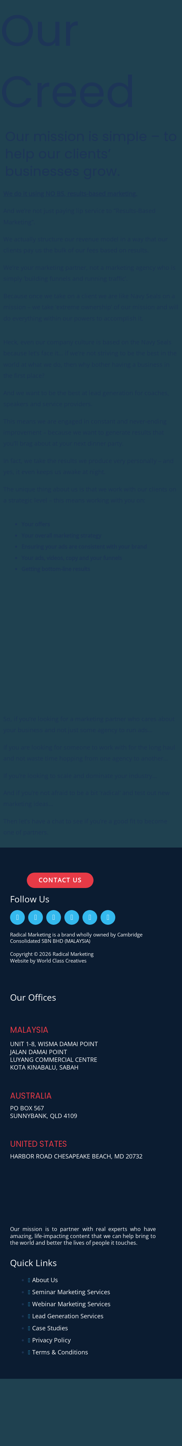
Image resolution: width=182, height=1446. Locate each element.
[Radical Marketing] (32, 20)
